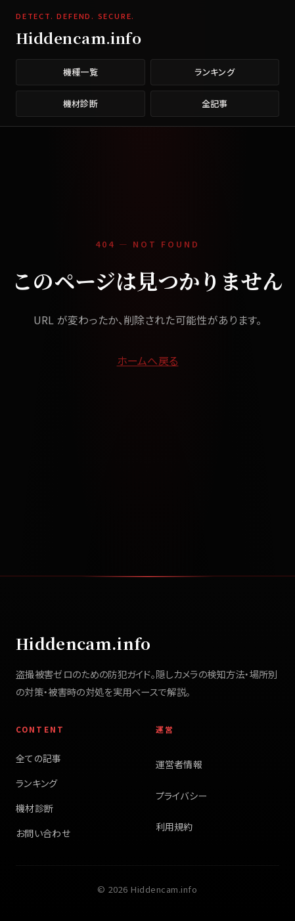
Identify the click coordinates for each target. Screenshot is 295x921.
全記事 (215, 103)
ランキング (214, 72)
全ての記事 (39, 758)
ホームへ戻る (148, 360)
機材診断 (80, 103)
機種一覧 (80, 72)
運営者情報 (179, 764)
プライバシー (182, 795)
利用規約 (174, 826)
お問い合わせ (43, 833)
